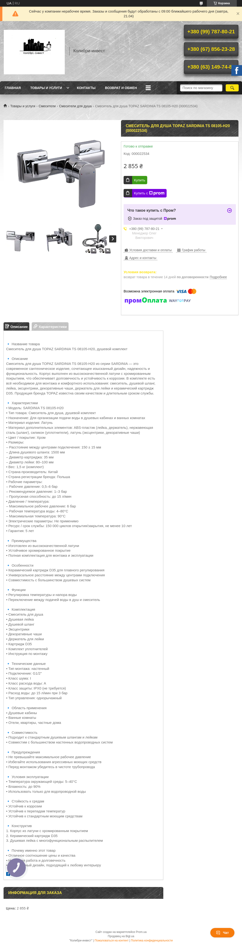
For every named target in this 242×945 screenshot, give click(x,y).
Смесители (47, 106)
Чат (222, 933)
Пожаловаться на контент (112, 940)
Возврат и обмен (121, 88)
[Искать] (232, 87)
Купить (139, 180)
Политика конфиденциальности (152, 940)
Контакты (86, 88)
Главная (13, 88)
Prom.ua (141, 932)
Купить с (149, 193)
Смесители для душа (75, 106)
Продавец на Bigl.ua (121, 936)
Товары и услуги (46, 88)
